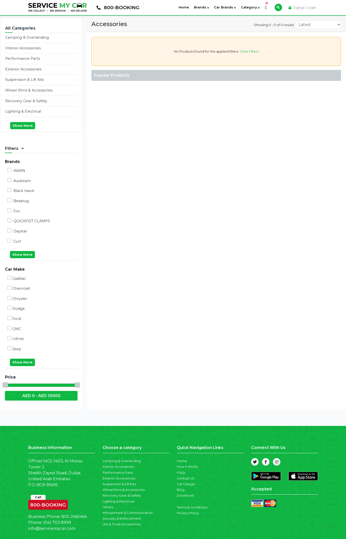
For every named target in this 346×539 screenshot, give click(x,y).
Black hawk (20, 190)
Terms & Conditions (192, 507)
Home (185, 7)
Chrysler (17, 298)
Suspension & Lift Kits (24, 79)
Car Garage (186, 484)
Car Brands (225, 7)
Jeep (14, 348)
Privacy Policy (188, 513)
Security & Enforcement (122, 518)
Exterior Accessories (23, 69)
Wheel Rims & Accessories (29, 90)
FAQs (181, 473)
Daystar (17, 230)
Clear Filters (249, 51)
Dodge (16, 308)
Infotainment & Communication (128, 513)
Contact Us (185, 478)
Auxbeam (19, 180)
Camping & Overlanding (27, 37)
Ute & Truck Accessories (122, 524)
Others (108, 507)
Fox (13, 210)
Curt (14, 241)
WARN (16, 170)
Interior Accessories (23, 48)
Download (185, 495)
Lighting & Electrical (23, 111)
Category (250, 7)
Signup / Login (302, 7)
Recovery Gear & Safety (26, 101)
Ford (14, 318)
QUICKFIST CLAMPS (28, 220)
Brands (201, 7)
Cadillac (16, 278)
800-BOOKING (48, 504)
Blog (181, 490)
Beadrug (18, 200)
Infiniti (15, 338)
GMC (14, 328)
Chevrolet (18, 288)
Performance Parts (22, 58)
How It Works (187, 467)
